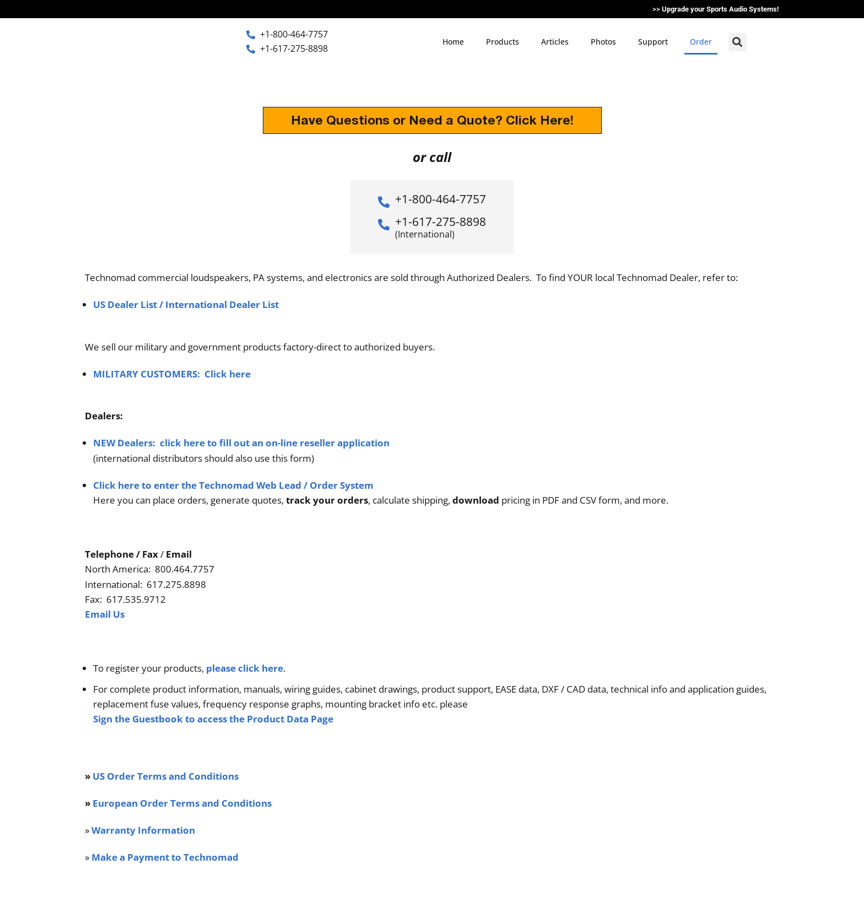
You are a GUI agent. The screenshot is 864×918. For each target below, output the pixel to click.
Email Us (105, 614)
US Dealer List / (129, 304)
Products (502, 41)
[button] (737, 42)
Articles (555, 41)
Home (453, 41)
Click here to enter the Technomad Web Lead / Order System (233, 485)
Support (653, 41)
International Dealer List (222, 304)
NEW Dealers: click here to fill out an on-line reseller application (241, 442)
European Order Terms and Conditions (182, 803)
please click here (244, 668)
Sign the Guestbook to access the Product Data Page (213, 718)
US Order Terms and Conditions (166, 776)
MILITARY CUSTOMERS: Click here (172, 374)
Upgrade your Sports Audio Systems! (720, 9)
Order (701, 41)
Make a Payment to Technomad (165, 857)
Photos (603, 41)
